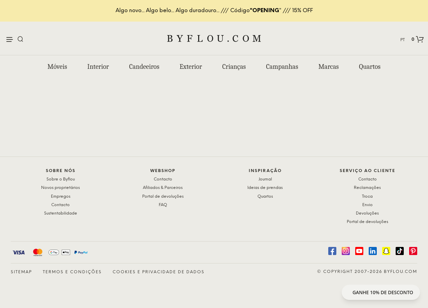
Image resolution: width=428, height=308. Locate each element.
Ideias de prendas (265, 188)
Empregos (60, 196)
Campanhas (282, 67)
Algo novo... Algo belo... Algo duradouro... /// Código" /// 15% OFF (214, 10)
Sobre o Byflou (61, 179)
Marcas (328, 67)
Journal (265, 179)
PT (402, 40)
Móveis (57, 67)
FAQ (163, 205)
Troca (367, 196)
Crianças (234, 67)
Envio (367, 205)
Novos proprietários (60, 188)
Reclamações (367, 188)
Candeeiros (144, 67)
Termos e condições (72, 272)
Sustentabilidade (60, 213)
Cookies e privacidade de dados (159, 272)
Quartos (369, 67)
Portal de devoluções (163, 196)
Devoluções (367, 213)
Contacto (60, 205)
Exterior (191, 67)
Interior (98, 67)
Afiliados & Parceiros (163, 188)
